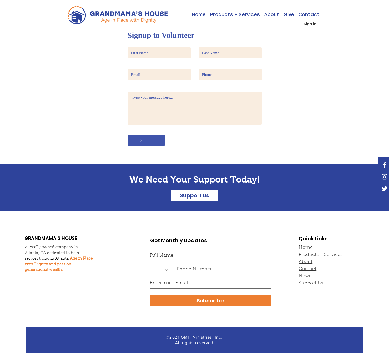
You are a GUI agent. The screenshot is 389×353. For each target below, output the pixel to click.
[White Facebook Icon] (384, 165)
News (305, 276)
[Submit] (146, 140)
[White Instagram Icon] (384, 176)
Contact (307, 269)
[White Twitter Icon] (384, 188)
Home (306, 247)
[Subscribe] (210, 300)
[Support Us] (194, 195)
